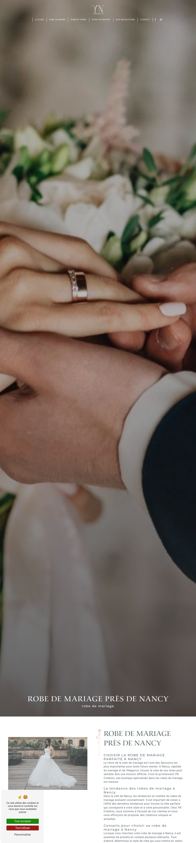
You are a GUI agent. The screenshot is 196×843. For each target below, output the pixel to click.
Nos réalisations (125, 19)
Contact (145, 19)
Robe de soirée (79, 19)
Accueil (39, 19)
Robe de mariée (57, 19)
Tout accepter (22, 821)
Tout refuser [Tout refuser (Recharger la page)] (22, 828)
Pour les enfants (101, 19)
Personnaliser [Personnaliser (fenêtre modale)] (22, 834)
